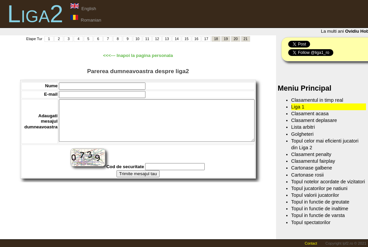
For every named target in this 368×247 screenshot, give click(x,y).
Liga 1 (297, 107)
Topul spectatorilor (311, 222)
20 (236, 39)
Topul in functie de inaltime (319, 208)
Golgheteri (302, 134)
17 (206, 39)
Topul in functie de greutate (320, 202)
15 (187, 39)
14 (177, 39)
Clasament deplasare (314, 120)
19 (226, 39)
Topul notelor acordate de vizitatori (328, 181)
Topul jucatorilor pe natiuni (319, 188)
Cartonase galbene (311, 168)
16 (196, 39)
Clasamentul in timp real (317, 100)
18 (216, 39)
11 (147, 39)
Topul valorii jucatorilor (315, 195)
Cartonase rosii (307, 175)
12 (157, 39)
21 (245, 39)
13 (167, 39)
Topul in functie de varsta (318, 215)
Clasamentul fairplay (313, 161)
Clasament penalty (311, 154)
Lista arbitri (303, 127)
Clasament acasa (310, 113)
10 (137, 39)
